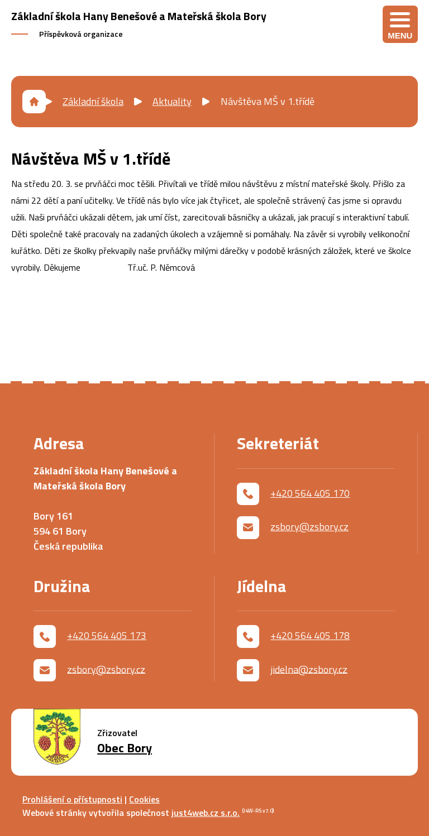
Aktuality (172, 101)
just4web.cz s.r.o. (205, 812)
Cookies (144, 799)
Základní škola (93, 101)
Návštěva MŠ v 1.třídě (267, 101)
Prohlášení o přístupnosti (72, 799)
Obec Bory (124, 748)
